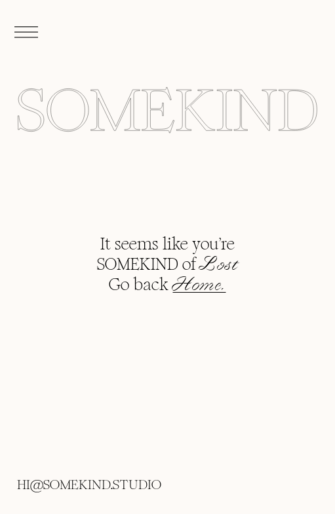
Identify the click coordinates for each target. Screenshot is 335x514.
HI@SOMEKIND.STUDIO (89, 484)
